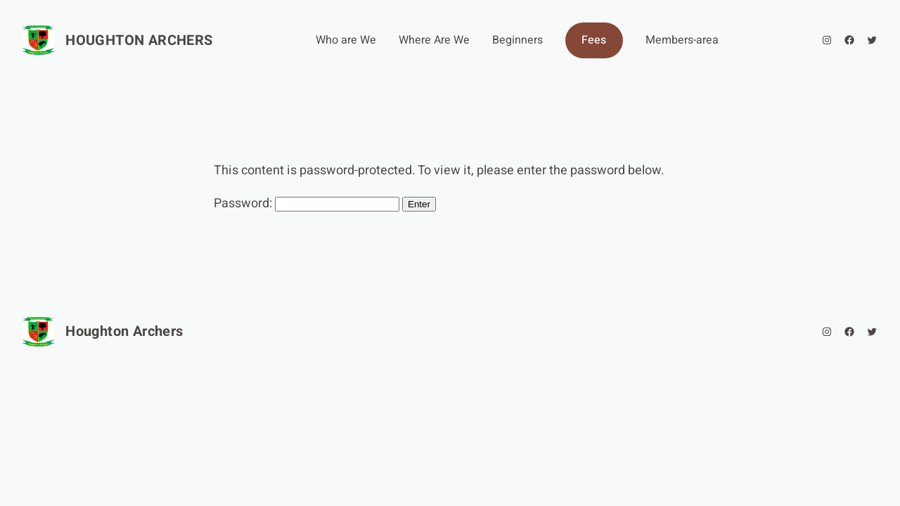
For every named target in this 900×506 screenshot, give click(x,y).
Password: (306, 203)
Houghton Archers (138, 40)
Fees (593, 40)
